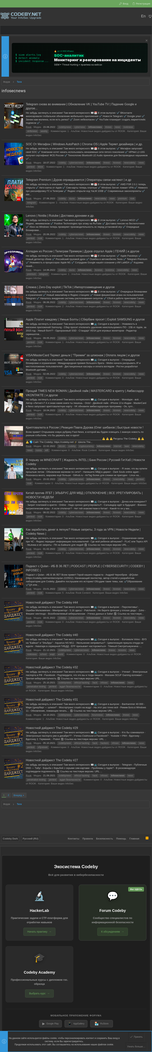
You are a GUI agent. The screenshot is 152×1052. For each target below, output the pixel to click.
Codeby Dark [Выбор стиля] (10, 836)
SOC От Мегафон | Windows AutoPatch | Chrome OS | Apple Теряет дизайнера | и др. (84, 144)
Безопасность (104, 836)
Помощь (121, 836)
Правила (88, 836)
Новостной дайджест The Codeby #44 (52, 602)
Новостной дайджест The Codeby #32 (52, 667)
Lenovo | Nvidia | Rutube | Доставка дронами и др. (60, 215)
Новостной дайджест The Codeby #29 (52, 728)
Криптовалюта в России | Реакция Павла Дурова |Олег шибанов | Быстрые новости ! (84, 427)
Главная (134, 836)
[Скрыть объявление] (146, 41)
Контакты (73, 836)
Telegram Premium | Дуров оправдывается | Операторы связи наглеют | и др (78, 179)
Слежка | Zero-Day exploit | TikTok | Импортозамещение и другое (70, 287)
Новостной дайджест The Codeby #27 (52, 760)
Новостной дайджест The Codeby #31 (52, 699)
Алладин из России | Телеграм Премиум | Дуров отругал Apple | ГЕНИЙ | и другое (82, 251)
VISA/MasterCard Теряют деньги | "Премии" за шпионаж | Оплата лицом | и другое (83, 355)
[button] (5, 30)
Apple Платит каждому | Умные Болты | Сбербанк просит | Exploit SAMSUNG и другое (85, 319)
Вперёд (17, 795)
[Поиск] (136, 16)
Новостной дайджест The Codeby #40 (52, 635)
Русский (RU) (30, 836)
